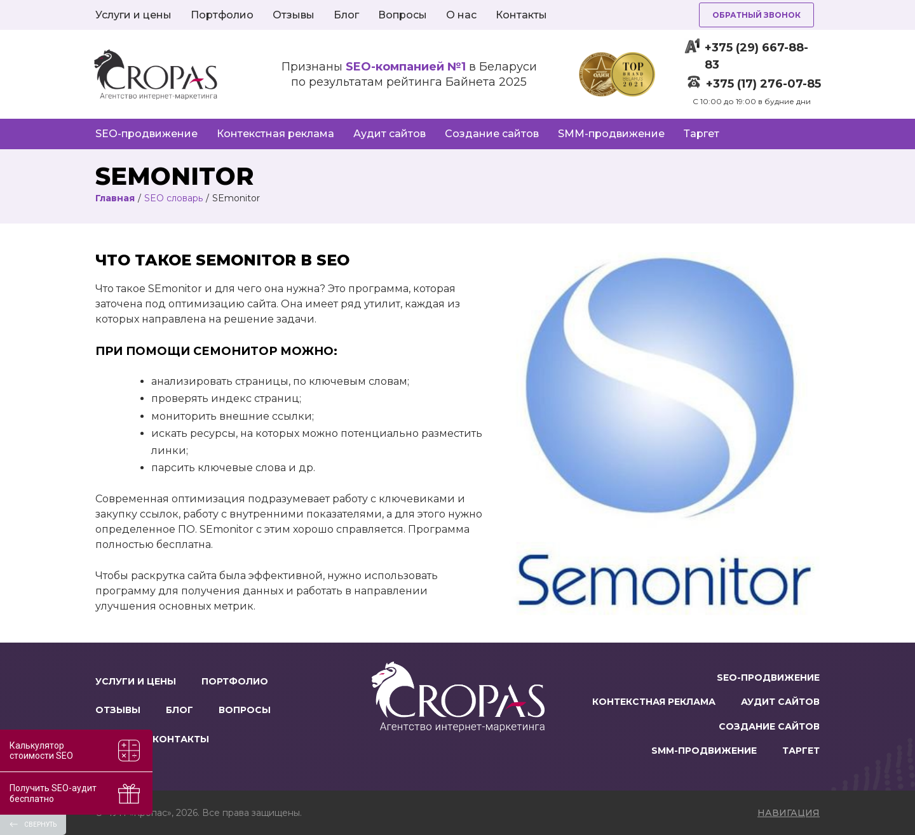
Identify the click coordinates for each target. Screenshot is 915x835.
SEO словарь (173, 198)
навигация (788, 812)
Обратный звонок (756, 15)
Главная (115, 198)
